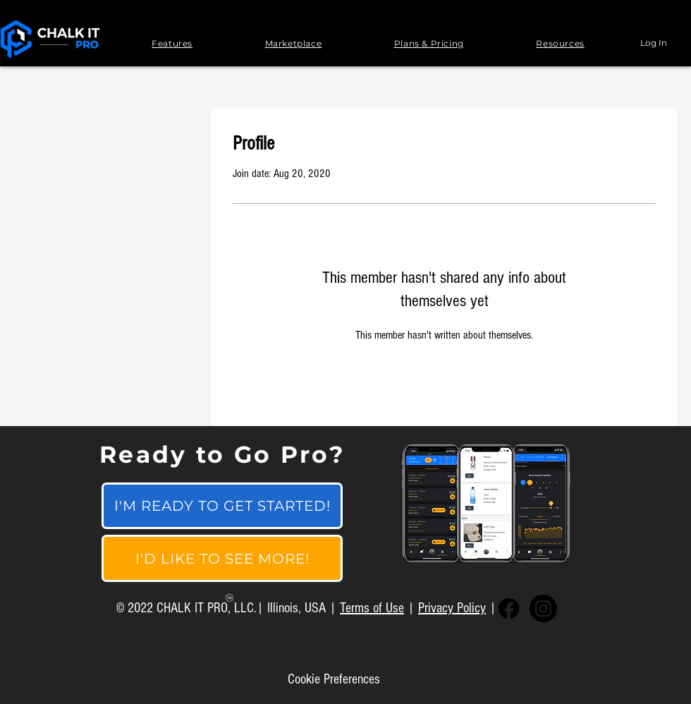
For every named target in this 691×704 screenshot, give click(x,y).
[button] (172, 43)
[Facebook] (508, 608)
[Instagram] (543, 608)
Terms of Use (372, 608)
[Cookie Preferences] (334, 679)
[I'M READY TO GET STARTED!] (222, 506)
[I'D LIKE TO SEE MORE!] (222, 558)
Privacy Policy (452, 608)
